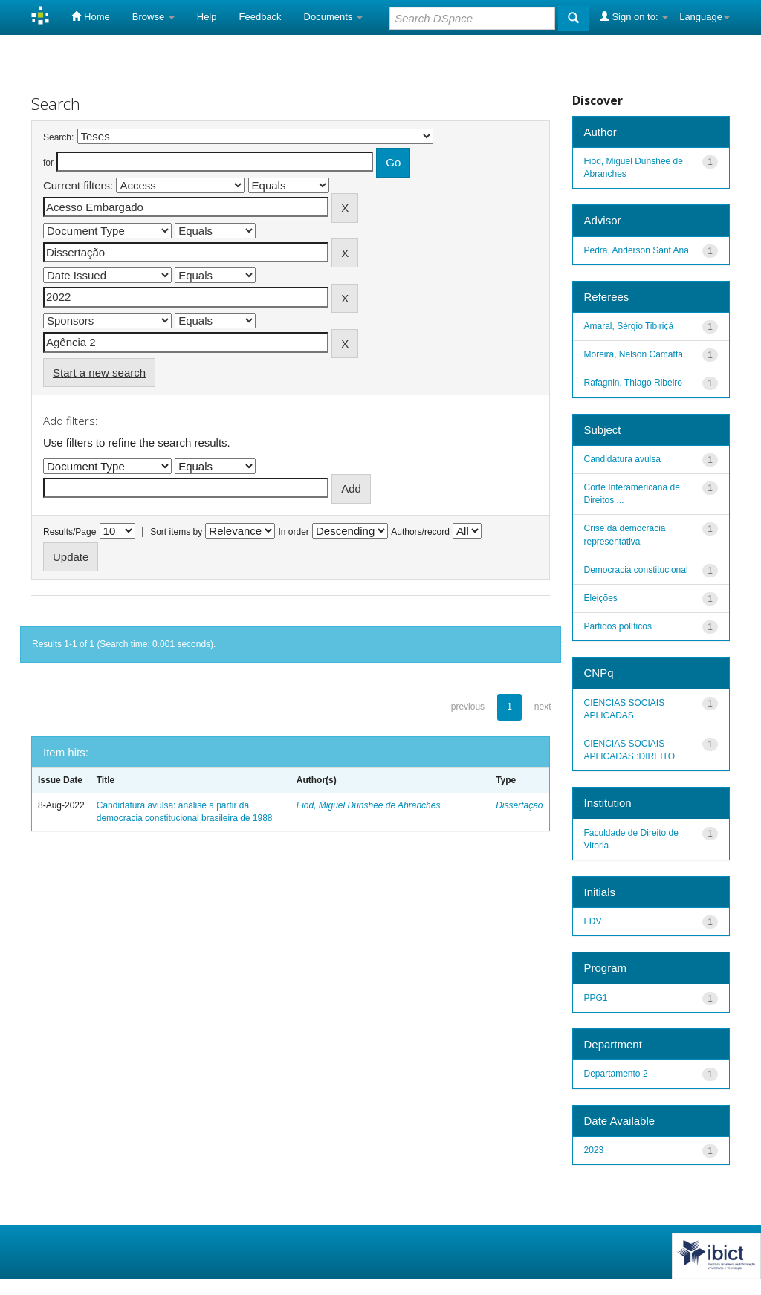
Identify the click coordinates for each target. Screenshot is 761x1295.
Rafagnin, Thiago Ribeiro (633, 382)
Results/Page (69, 532)
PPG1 (596, 998)
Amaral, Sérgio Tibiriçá (629, 326)
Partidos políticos (618, 626)
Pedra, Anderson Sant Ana (636, 250)
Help (207, 16)
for (48, 163)
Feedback (260, 16)
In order (294, 532)
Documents (333, 16)
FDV (593, 921)
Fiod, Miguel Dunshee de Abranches (369, 805)
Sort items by (176, 532)
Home (90, 16)
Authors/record (420, 532)
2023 (594, 1150)
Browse (153, 16)
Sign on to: (634, 16)
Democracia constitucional (636, 570)
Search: (58, 137)
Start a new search (99, 372)
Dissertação (519, 805)
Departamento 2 (616, 1073)
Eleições (601, 598)
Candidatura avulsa (622, 459)
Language (704, 16)
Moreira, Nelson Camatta (633, 354)
